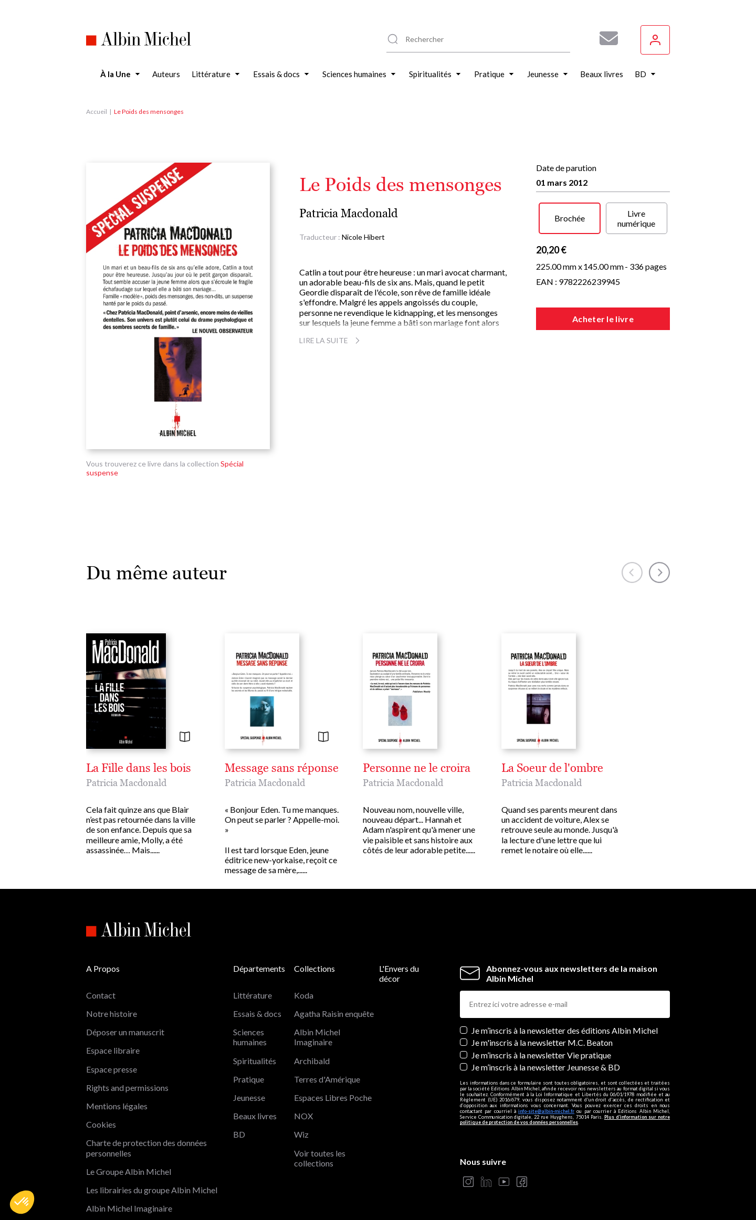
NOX (303, 1116)
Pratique (248, 1079)
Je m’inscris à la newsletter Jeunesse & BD (545, 1067)
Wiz (301, 1134)
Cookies (101, 1124)
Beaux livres (255, 1116)
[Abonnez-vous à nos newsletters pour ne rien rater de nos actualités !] (605, 38)
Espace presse (111, 1069)
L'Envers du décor (399, 973)
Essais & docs (257, 1014)
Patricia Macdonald (348, 213)
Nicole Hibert (363, 236)
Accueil (96, 111)
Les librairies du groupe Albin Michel (151, 1190)
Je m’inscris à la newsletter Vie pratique (541, 1055)
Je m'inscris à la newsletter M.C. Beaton (542, 1042)
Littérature (252, 995)
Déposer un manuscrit (125, 1032)
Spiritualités (254, 1061)
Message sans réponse (282, 768)
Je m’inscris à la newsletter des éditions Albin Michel (564, 1030)
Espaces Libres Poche (333, 1097)
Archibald (312, 1061)
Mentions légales (117, 1106)
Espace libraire (113, 1050)
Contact (101, 995)
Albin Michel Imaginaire (129, 1208)
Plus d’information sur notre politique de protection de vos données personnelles (565, 1120)
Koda (303, 995)
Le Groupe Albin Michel (128, 1171)
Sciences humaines (250, 1037)
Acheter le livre (603, 319)
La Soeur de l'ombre (552, 768)
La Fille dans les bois (138, 768)
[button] (22, 1202)
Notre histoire (111, 1014)
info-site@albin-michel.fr (546, 1111)
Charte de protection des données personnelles (146, 1148)
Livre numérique (636, 218)
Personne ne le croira (416, 768)
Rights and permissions (127, 1087)
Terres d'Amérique (327, 1079)
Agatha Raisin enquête (334, 1014)
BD (239, 1134)
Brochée (569, 218)
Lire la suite (331, 340)
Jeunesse (249, 1097)
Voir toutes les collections (319, 1158)
